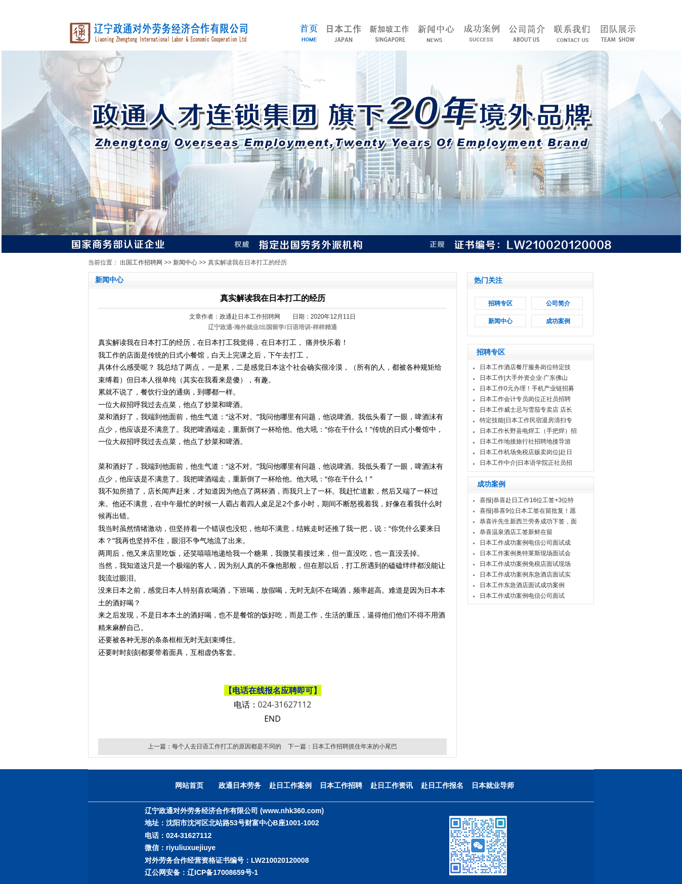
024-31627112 (285, 704)
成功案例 (558, 321)
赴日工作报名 (442, 785)
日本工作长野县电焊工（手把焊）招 (528, 430)
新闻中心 (185, 262)
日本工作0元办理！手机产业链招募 (527, 388)
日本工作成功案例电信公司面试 (522, 595)
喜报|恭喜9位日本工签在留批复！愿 (528, 510)
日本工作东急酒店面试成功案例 (522, 585)
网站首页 (189, 785)
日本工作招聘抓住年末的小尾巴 (354, 746)
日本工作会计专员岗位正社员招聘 (525, 399)
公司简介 (558, 303)
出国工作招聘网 (141, 262)
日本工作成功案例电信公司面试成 (525, 542)
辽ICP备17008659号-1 (222, 872)
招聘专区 (500, 303)
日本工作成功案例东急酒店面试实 (525, 574)
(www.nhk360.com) (292, 811)
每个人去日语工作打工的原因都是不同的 (226, 746)
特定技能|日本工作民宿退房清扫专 (526, 420)
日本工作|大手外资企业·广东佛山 (524, 377)
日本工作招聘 (341, 785)
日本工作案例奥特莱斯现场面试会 (525, 553)
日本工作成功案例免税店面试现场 (525, 563)
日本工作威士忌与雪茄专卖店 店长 (526, 409)
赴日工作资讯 (391, 785)
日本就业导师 (493, 785)
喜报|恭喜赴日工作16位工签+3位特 (527, 500)
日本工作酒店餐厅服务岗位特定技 (525, 367)
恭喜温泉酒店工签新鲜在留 (516, 532)
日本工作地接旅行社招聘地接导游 (525, 441)
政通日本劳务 (240, 785)
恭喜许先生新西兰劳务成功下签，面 (528, 521)
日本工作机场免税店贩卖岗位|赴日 (526, 452)
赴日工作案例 (290, 785)
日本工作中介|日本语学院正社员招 (526, 462)
